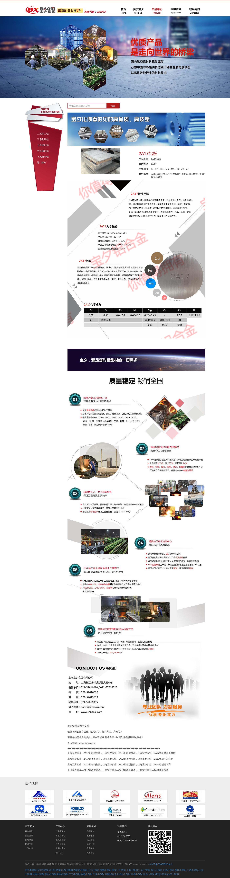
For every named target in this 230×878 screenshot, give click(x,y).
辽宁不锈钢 (93, 870)
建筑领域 (91, 844)
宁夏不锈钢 (98, 874)
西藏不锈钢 (86, 874)
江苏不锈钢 (144, 870)
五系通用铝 (43, 145)
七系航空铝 (43, 156)
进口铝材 (41, 162)
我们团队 (29, 831)
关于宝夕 (29, 826)
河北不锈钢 (55, 870)
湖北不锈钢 (50, 874)
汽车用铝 (91, 852)
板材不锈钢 (173, 874)
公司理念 (29, 840)
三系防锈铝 (43, 139)
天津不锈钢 (42, 870)
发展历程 (29, 835)
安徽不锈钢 (168, 870)
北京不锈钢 (30, 870)
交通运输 (91, 848)
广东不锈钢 (74, 874)
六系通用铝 (43, 151)
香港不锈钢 (148, 874)
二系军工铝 (43, 133)
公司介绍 (29, 848)
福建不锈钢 (180, 870)
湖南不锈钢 (62, 874)
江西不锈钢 (192, 870)
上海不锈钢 (132, 870)
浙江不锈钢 (156, 870)
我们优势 (29, 844)
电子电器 (91, 835)
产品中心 (60, 826)
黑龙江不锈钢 (119, 870)
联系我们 (122, 826)
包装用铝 (91, 840)
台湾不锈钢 (136, 874)
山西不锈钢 (67, 870)
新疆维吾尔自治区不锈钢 (117, 874)
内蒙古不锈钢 (80, 870)
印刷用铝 (91, 831)
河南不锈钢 (38, 874)
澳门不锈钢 (161, 874)
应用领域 (91, 826)
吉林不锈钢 (105, 870)
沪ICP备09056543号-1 (160, 864)
